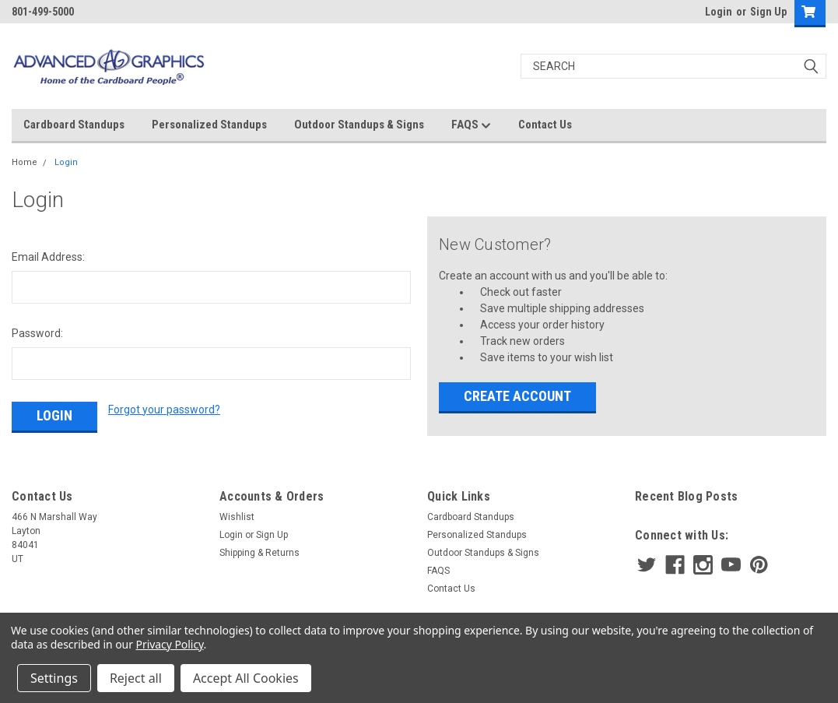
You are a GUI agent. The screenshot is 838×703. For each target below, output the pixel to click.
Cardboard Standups (73, 125)
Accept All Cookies (246, 678)
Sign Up (768, 11)
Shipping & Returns (259, 552)
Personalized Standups (209, 125)
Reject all (136, 678)
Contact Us (545, 125)
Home (24, 162)
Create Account (517, 396)
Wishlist (236, 516)
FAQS (471, 125)
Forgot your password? (164, 409)
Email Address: (48, 257)
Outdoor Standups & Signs (359, 125)
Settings (54, 678)
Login (718, 11)
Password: (37, 333)
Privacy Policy (170, 644)
